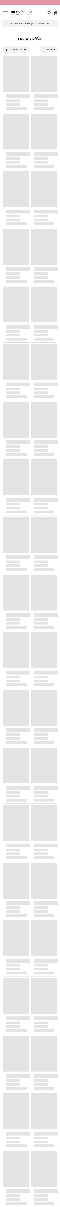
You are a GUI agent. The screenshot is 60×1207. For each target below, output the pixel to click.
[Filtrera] (15, 49)
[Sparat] (49, 13)
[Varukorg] (55, 13)
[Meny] (5, 13)
